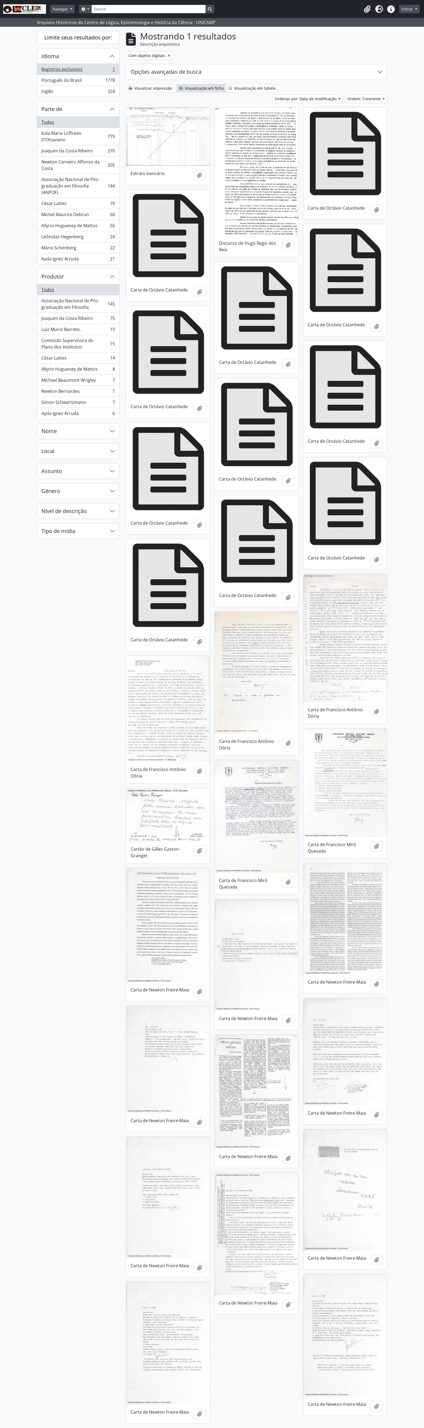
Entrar (408, 9)
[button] (367, 9)
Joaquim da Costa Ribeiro (78, 152)
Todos (47, 122)
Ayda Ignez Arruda (78, 260)
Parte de (51, 109)
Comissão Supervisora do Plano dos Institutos (78, 343)
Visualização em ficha (201, 88)
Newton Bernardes (78, 392)
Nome (49, 431)
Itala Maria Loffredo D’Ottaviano (78, 136)
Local (47, 451)
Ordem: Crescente (364, 98)
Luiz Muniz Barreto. (78, 330)
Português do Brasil (78, 81)
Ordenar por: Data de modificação (306, 98)
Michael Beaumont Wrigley (78, 381)
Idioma (50, 56)
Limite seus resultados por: (78, 37)
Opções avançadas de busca (166, 71)
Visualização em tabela (252, 88)
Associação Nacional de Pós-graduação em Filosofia (78, 304)
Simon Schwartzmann (78, 403)
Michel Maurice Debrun (78, 215)
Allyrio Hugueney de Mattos (78, 226)
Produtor (52, 276)
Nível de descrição (64, 511)
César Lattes (78, 204)
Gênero (50, 491)
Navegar (61, 9)
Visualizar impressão (150, 88)
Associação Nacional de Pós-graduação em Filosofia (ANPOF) (78, 185)
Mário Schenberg (78, 248)
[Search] (148, 9)
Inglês (78, 92)
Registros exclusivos (78, 70)
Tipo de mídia (58, 531)
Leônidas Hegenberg (78, 237)
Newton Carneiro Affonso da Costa (78, 165)
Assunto (51, 471)
